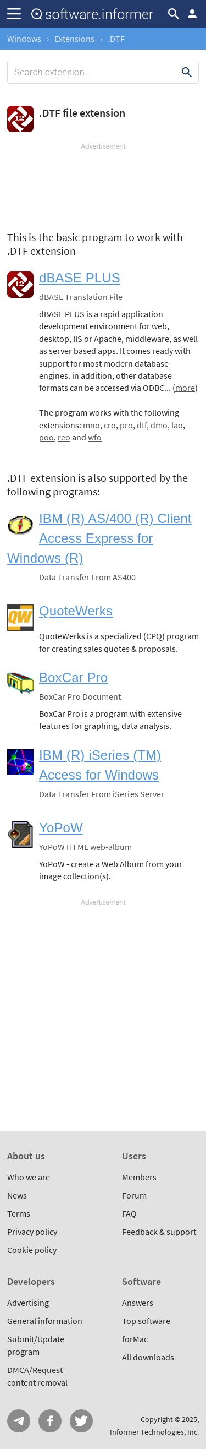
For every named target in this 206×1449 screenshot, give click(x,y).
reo (64, 437)
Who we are (28, 1177)
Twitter (81, 1420)
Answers (137, 1302)
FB (50, 1420)
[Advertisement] (103, 184)
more (185, 387)
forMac (135, 1338)
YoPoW (61, 827)
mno (91, 425)
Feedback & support (159, 1231)
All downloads (148, 1357)
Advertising (28, 1302)
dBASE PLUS (79, 277)
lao (177, 425)
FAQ (129, 1213)
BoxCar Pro (73, 677)
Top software (146, 1320)
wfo (95, 437)
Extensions (74, 38)
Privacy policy (32, 1231)
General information (44, 1320)
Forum (134, 1195)
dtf (142, 425)
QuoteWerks (76, 610)
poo (46, 437)
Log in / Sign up (192, 13)
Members (139, 1177)
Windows (24, 38)
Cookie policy (32, 1249)
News (17, 1195)
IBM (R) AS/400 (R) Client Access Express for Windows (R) (99, 538)
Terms (18, 1213)
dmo (159, 425)
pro (126, 425)
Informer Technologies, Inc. (154, 1432)
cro (110, 425)
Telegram (18, 1420)
